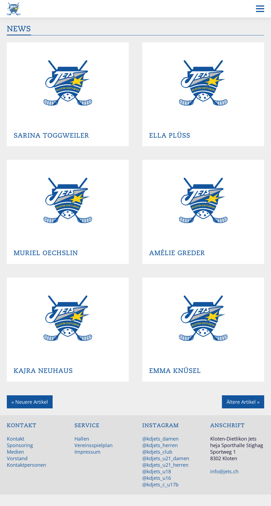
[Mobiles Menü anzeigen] (260, 8)
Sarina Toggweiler (51, 136)
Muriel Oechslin (46, 253)
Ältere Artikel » (243, 402)
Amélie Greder (177, 253)
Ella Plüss (169, 136)
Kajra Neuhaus (43, 371)
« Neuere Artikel (29, 402)
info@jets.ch (224, 471)
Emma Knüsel (175, 371)
